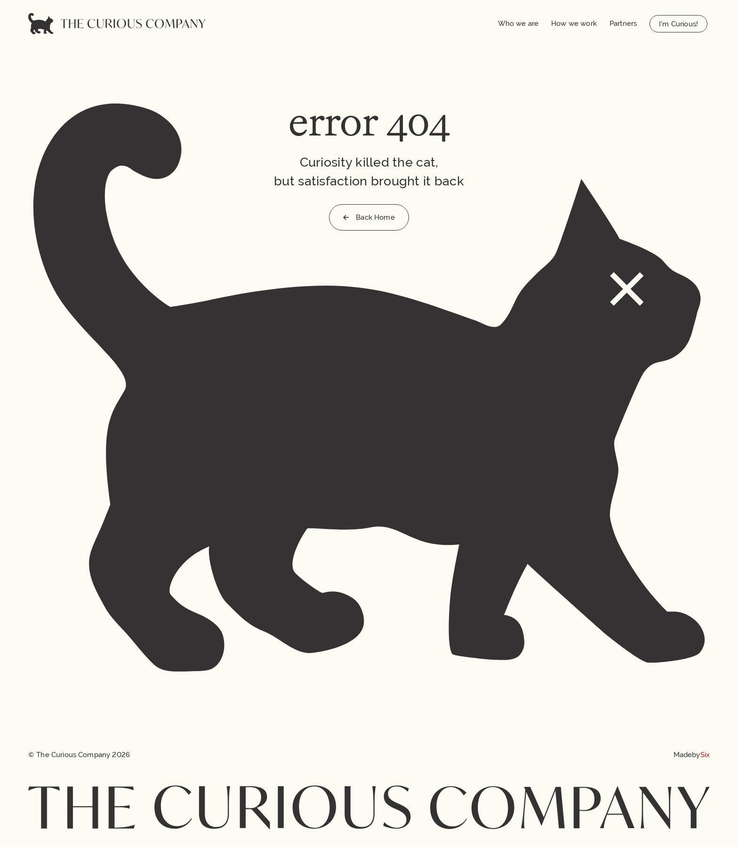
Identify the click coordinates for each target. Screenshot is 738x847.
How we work (574, 23)
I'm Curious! (678, 23)
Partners (623, 23)
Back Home (368, 217)
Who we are (518, 23)
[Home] (116, 23)
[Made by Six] (692, 754)
